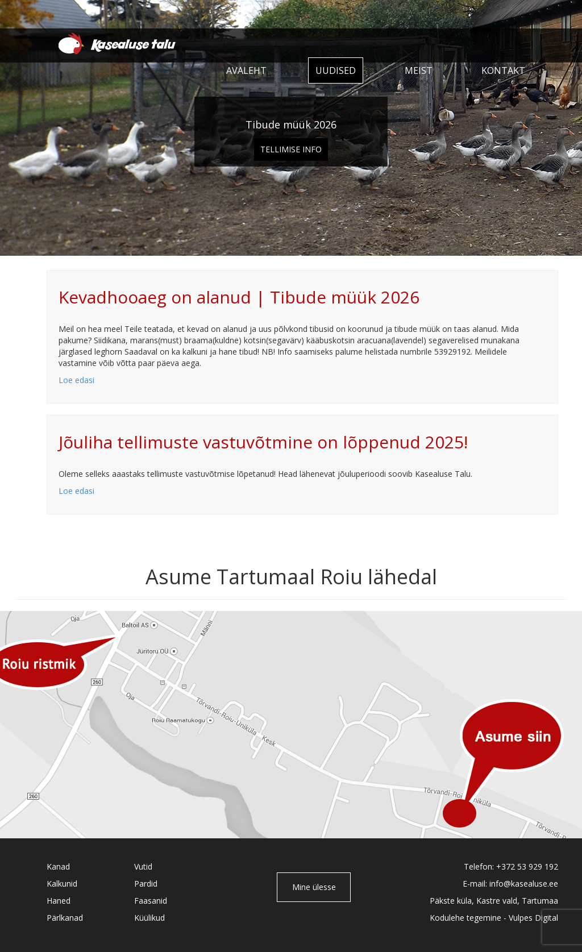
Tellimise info (291, 149)
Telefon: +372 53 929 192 (511, 866)
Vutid (143, 866)
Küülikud (149, 917)
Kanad (58, 866)
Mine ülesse (314, 887)
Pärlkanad (65, 917)
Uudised (335, 70)
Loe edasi (76, 380)
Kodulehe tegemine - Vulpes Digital (494, 917)
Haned (58, 900)
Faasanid (150, 900)
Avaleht (246, 70)
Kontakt (503, 70)
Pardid (145, 883)
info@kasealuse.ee (523, 883)
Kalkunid (62, 883)
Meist (419, 70)
